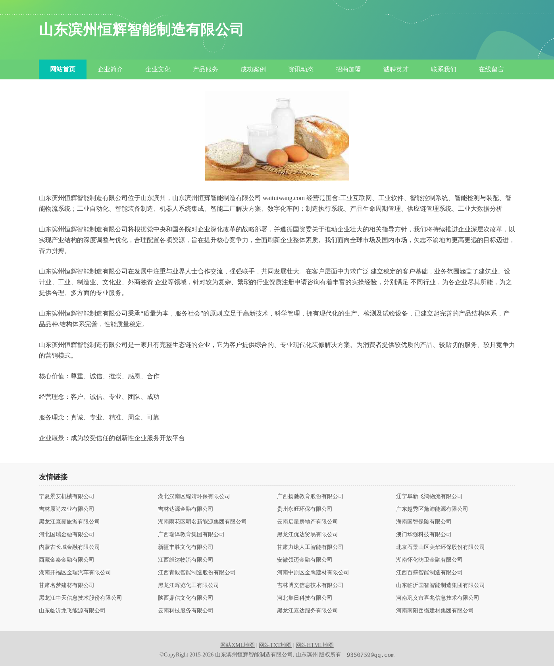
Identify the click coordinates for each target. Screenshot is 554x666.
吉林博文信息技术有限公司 (310, 585)
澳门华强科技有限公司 (424, 534)
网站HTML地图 (315, 645)
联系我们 (443, 69)
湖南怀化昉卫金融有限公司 (429, 560)
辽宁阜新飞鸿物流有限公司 (429, 496)
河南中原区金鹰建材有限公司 (313, 573)
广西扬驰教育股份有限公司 (310, 496)
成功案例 (253, 69)
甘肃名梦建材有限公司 (66, 585)
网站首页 (62, 69)
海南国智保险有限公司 (424, 522)
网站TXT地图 (275, 645)
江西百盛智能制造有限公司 (429, 573)
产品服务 (205, 69)
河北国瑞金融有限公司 (66, 534)
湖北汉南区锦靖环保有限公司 (194, 496)
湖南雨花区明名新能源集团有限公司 (202, 522)
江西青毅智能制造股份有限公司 (197, 573)
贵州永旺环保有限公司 (305, 509)
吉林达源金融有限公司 (186, 509)
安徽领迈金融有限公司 (305, 560)
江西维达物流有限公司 (186, 560)
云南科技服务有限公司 (186, 611)
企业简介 (110, 69)
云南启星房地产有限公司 (307, 522)
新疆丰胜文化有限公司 (186, 547)
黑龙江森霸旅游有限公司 (69, 522)
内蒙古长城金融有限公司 (69, 547)
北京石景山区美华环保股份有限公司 (440, 547)
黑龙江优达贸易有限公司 (307, 534)
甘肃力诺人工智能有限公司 (310, 547)
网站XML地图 (237, 645)
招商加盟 (348, 69)
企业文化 (158, 69)
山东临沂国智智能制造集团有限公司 (440, 585)
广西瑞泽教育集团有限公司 (191, 534)
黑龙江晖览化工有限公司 (188, 585)
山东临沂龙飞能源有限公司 (72, 611)
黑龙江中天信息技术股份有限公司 (80, 598)
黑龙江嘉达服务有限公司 (307, 611)
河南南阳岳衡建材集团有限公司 (435, 611)
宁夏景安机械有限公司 (66, 496)
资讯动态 (301, 69)
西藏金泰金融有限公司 (66, 560)
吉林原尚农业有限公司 (66, 509)
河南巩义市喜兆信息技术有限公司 (437, 598)
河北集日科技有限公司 (305, 598)
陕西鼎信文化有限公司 (186, 598)
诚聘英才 (396, 69)
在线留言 (491, 69)
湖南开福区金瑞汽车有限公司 (75, 573)
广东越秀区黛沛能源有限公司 (432, 509)
